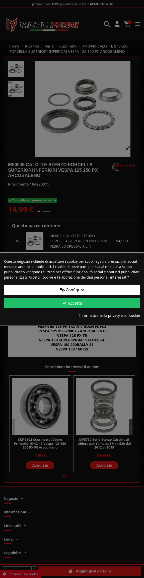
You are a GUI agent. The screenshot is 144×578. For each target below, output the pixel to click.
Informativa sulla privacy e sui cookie (109, 315)
